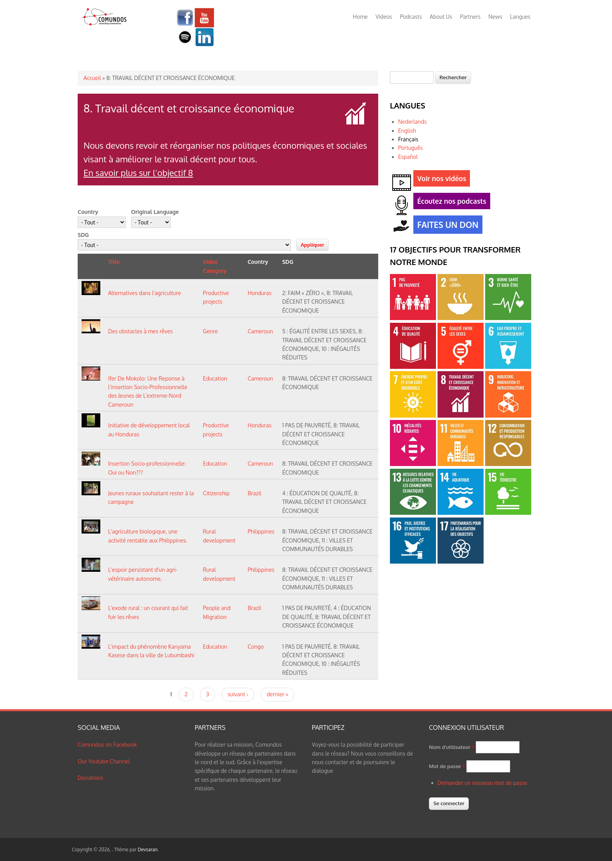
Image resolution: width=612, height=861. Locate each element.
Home (360, 16)
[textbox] (412, 77)
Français (408, 139)
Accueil (92, 78)
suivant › (238, 694)
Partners (470, 16)
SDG (83, 234)
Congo (255, 646)
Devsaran (148, 849)
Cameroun (260, 331)
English (407, 130)
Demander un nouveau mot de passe (482, 782)
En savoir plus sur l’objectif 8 (138, 172)
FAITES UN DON (446, 225)
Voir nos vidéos (439, 180)
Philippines (260, 531)
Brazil (254, 493)
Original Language (155, 211)
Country (88, 211)
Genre (210, 331)
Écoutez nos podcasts (449, 202)
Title (114, 261)
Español (408, 156)
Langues (520, 16)
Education (215, 378)
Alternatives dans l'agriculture (144, 293)
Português (410, 147)
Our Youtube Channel (104, 761)
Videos (383, 16)
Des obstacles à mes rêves (140, 331)
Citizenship (216, 493)
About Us (441, 16)
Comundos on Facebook (107, 744)
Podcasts (411, 16)
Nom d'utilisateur (452, 747)
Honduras (259, 293)
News (495, 16)
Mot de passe (447, 766)
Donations (90, 777)
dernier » (277, 694)
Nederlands (412, 121)
